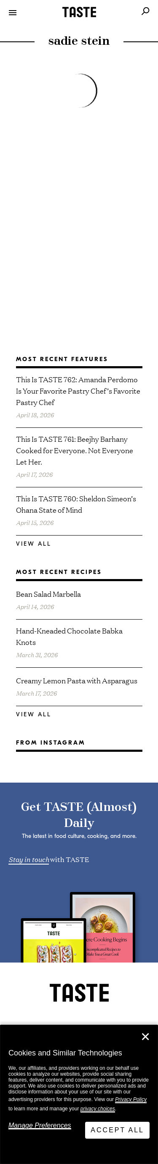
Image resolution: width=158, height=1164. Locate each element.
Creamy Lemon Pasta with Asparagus (76, 680)
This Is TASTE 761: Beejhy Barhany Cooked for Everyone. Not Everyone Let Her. (74, 450)
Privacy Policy (131, 1099)
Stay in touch (28, 859)
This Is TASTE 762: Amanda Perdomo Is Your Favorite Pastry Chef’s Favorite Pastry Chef (78, 390)
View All (33, 543)
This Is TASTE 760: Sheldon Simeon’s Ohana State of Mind (76, 504)
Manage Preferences (39, 1125)
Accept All (117, 1130)
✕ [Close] (145, 1037)
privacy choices (97, 1109)
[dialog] (79, 1094)
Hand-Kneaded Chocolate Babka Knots (69, 636)
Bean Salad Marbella (48, 593)
